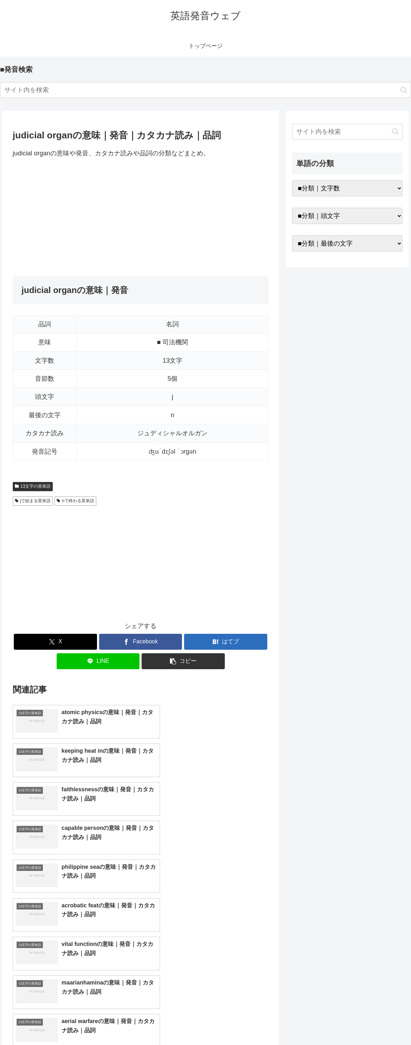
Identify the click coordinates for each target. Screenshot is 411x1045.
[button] (404, 90)
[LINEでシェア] (98, 661)
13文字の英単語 (33, 486)
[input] (205, 90)
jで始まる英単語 (33, 500)
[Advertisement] (141, 217)
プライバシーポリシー (379, 1023)
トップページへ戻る (325, 1023)
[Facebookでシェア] (140, 642)
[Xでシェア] (55, 642)
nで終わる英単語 (75, 500)
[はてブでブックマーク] (225, 642)
